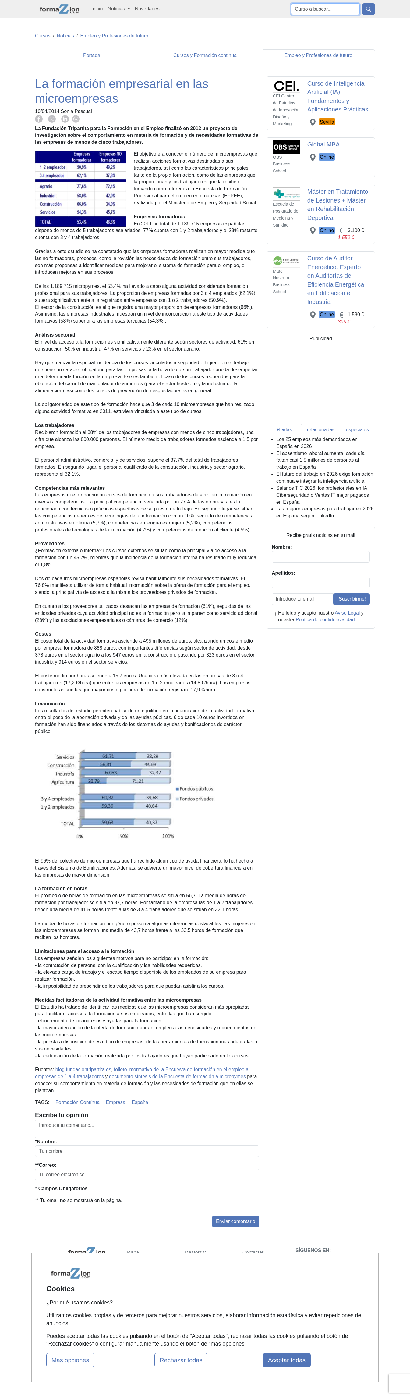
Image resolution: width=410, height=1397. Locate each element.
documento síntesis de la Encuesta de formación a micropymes (177, 1076)
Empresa (115, 1102)
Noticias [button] (117, 8)
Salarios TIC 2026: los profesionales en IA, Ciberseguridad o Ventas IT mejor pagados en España (322, 495)
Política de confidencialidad (325, 619)
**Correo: (45, 1165)
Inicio (97, 8)
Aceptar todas (287, 1360)
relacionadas (321, 429)
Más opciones (70, 1360)
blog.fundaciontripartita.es (83, 1069)
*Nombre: (46, 1141)
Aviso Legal (347, 613)
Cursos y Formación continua (205, 55)
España (140, 1102)
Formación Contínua (77, 1102)
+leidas (284, 429)
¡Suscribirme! (351, 598)
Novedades (147, 8)
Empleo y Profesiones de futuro (318, 55)
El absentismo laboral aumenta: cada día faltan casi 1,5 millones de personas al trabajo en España (320, 460)
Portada (91, 55)
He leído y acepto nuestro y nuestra (321, 616)
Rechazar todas (181, 1360)
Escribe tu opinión (61, 1115)
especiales (357, 429)
